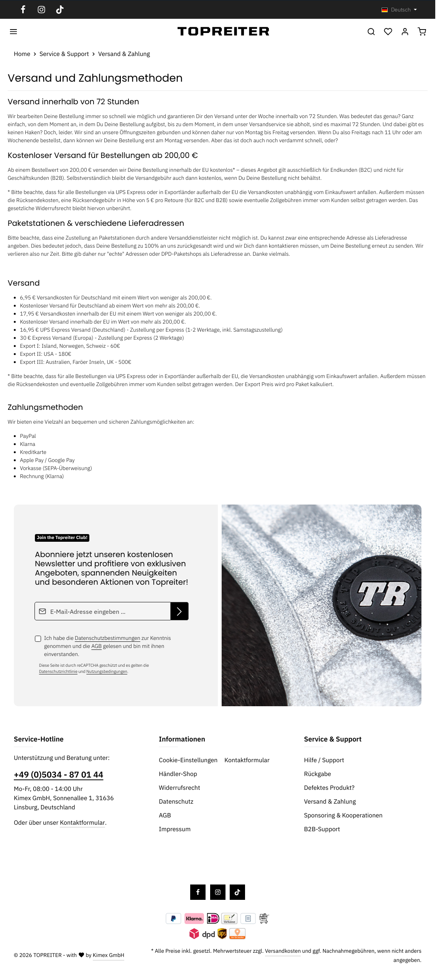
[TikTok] (59, 9)
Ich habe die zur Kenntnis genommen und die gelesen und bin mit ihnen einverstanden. (107, 646)
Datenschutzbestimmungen (107, 638)
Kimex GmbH (109, 955)
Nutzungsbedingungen (106, 671)
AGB (96, 646)
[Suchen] (371, 31)
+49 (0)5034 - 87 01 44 (58, 774)
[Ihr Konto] (405, 31)
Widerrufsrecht (179, 788)
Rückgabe (317, 774)
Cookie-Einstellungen (188, 760)
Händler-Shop (178, 774)
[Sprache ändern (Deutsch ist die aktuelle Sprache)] (399, 9)
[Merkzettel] (388, 31)
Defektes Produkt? (329, 788)
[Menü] (13, 31)
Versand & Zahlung (330, 802)
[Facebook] (23, 9)
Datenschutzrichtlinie (58, 671)
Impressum (175, 829)
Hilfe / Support (324, 760)
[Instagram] (41, 9)
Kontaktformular (82, 823)
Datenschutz (176, 802)
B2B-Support (322, 829)
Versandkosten (283, 950)
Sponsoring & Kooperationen (343, 815)
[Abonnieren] (179, 611)
